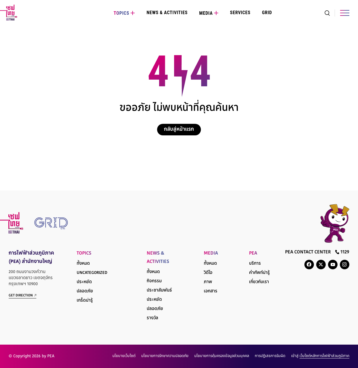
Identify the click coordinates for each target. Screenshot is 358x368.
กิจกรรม (154, 281)
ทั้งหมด (83, 263)
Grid (267, 12)
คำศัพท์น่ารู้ (259, 273)
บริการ (255, 263)
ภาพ (208, 282)
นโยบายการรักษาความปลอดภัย (165, 356)
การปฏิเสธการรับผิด (270, 356)
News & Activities (167, 12)
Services (240, 12)
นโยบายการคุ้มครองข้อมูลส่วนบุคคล (221, 356)
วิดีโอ (208, 273)
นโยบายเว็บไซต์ (123, 356)
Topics (121, 13)
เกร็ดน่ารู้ (85, 300)
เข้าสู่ (320, 356)
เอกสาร (210, 291)
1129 (342, 252)
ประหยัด (84, 282)
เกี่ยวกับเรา (259, 282)
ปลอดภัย (85, 291)
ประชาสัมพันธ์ (159, 290)
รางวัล (152, 318)
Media (206, 13)
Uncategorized (92, 273)
